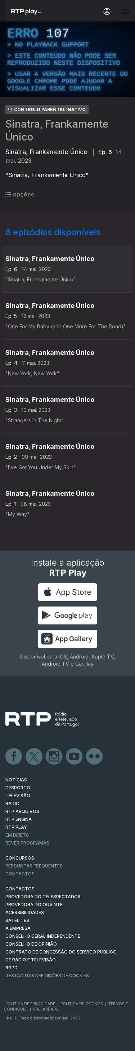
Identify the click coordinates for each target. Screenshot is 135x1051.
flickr (94, 756)
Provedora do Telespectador (43, 896)
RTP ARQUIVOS (22, 811)
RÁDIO (12, 803)
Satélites (17, 920)
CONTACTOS (20, 888)
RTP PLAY (16, 827)
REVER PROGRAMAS (27, 843)
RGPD (11, 967)
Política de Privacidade (30, 1004)
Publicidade (45, 1009)
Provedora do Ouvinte (34, 904)
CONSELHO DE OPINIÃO (31, 944)
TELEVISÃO (17, 795)
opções (19, 194)
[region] (67, 59)
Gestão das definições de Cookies (47, 975)
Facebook (14, 756)
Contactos (20, 873)
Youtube (74, 756)
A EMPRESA (18, 928)
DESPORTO (17, 787)
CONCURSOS (19, 858)
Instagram (54, 756)
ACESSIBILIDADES (24, 912)
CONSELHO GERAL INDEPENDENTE (42, 936)
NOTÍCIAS (16, 780)
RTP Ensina (18, 819)
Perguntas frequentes (34, 866)
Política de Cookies (81, 1004)
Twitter (34, 756)
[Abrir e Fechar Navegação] (125, 11)
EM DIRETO (17, 835)
